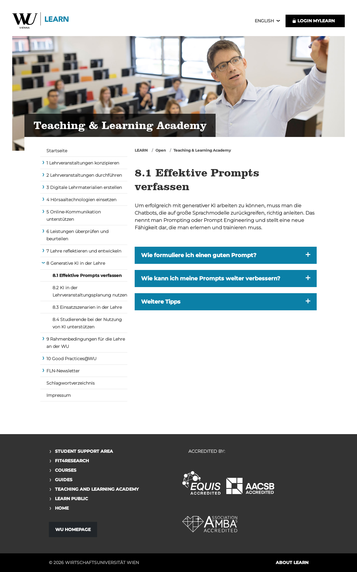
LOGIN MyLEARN (313, 22)
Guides (63, 479)
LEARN (141, 152)
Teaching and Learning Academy (97, 489)
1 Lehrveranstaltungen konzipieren (82, 165)
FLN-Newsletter (63, 373)
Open (160, 152)
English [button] (264, 22)
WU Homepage (73, 529)
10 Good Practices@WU (71, 360)
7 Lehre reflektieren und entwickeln (83, 253)
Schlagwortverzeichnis (70, 385)
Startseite (56, 153)
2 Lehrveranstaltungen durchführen (84, 177)
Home (62, 508)
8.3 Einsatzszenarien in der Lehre (87, 309)
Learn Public (71, 498)
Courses (65, 470)
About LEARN (292, 562)
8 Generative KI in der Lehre (75, 265)
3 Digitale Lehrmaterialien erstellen (84, 189)
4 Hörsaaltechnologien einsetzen (81, 202)
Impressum (58, 397)
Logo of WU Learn (44, 22)
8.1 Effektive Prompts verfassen (87, 277)
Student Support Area (84, 451)
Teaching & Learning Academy (202, 152)
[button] (226, 257)
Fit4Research (72, 460)
